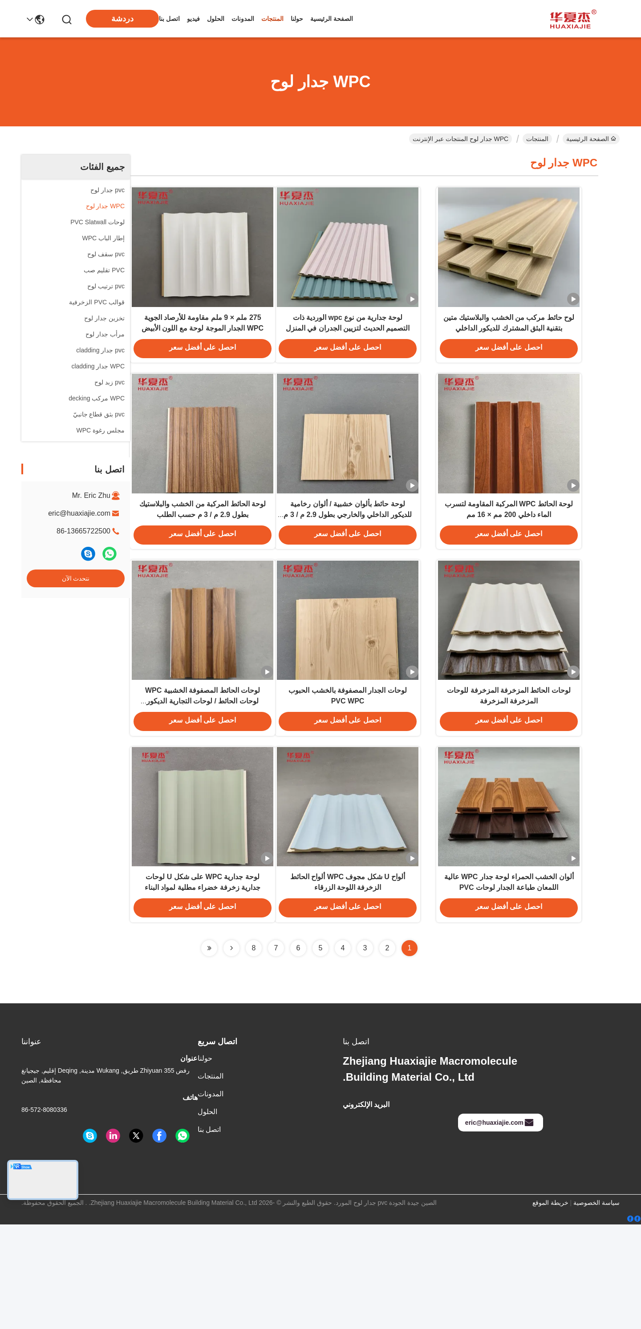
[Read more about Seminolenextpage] (231, 1053)
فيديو (193, 18)
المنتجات (272, 18)
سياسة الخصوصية (596, 1307)
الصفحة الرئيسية (331, 18)
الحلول (215, 18)
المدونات (242, 18)
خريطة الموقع (550, 1307)
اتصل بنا (169, 18)
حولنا (297, 18)
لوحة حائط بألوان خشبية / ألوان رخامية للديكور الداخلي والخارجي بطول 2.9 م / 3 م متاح (347, 562)
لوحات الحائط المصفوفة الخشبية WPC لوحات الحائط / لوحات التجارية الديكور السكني (202, 774)
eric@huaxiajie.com (79, 513)
